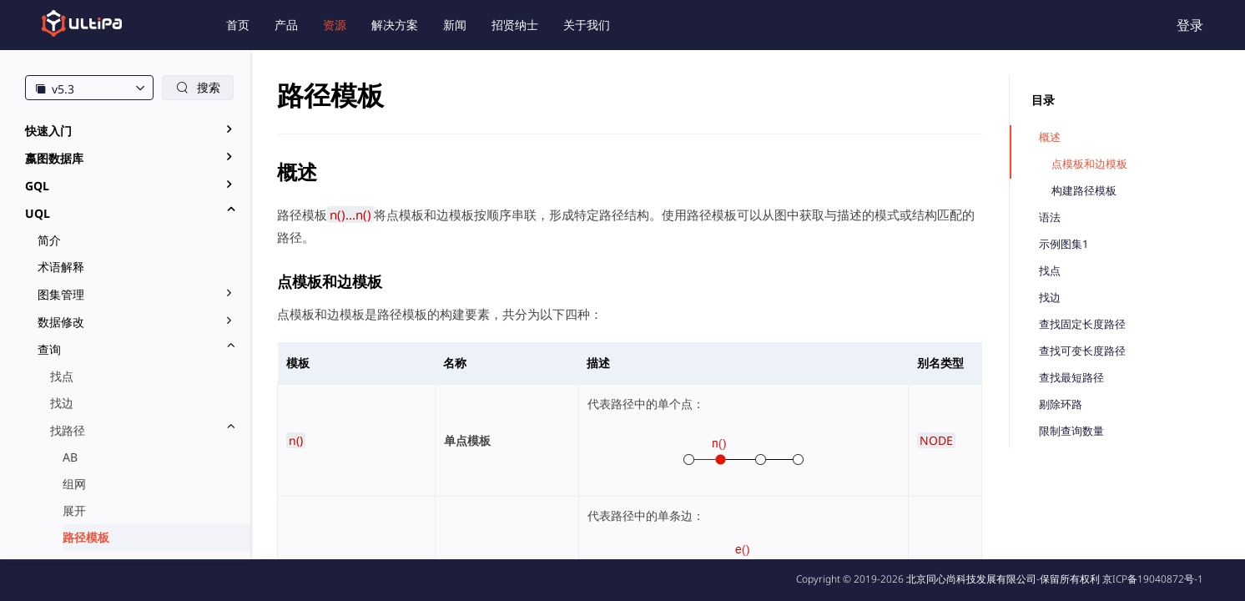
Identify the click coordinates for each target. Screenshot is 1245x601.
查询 (49, 349)
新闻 (454, 25)
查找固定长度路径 (1082, 324)
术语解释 (61, 267)
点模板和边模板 (1089, 164)
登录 (1190, 25)
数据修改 (61, 322)
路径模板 (86, 537)
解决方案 (394, 25)
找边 (61, 403)
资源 (334, 25)
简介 (49, 240)
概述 (1050, 137)
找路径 (67, 430)
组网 (74, 484)
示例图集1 (1063, 244)
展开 (74, 510)
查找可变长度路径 (1082, 351)
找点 (61, 376)
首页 (238, 25)
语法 (1050, 217)
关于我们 (586, 25)
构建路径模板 (1083, 191)
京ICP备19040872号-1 (1152, 579)
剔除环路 (1060, 404)
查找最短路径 (1071, 378)
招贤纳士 (514, 25)
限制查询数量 (1071, 431)
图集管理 (61, 294)
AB (70, 457)
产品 (286, 25)
